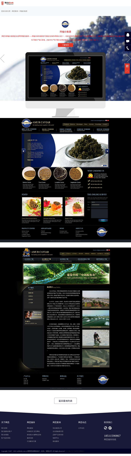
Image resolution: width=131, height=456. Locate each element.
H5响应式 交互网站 (33, 431)
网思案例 (15, 11)
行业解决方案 (31, 441)
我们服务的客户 (6, 431)
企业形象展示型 (58, 431)
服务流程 (30, 438)
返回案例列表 (65, 401)
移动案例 (56, 441)
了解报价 (65, 45)
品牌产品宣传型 (58, 435)
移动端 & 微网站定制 (34, 435)
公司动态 (81, 428)
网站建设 (30, 428)
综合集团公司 (57, 428)
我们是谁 (4, 428)
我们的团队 (5, 435)
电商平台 (56, 438)
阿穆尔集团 (23, 11)
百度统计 (81, 451)
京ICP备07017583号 (71, 451)
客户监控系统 (5, 438)
